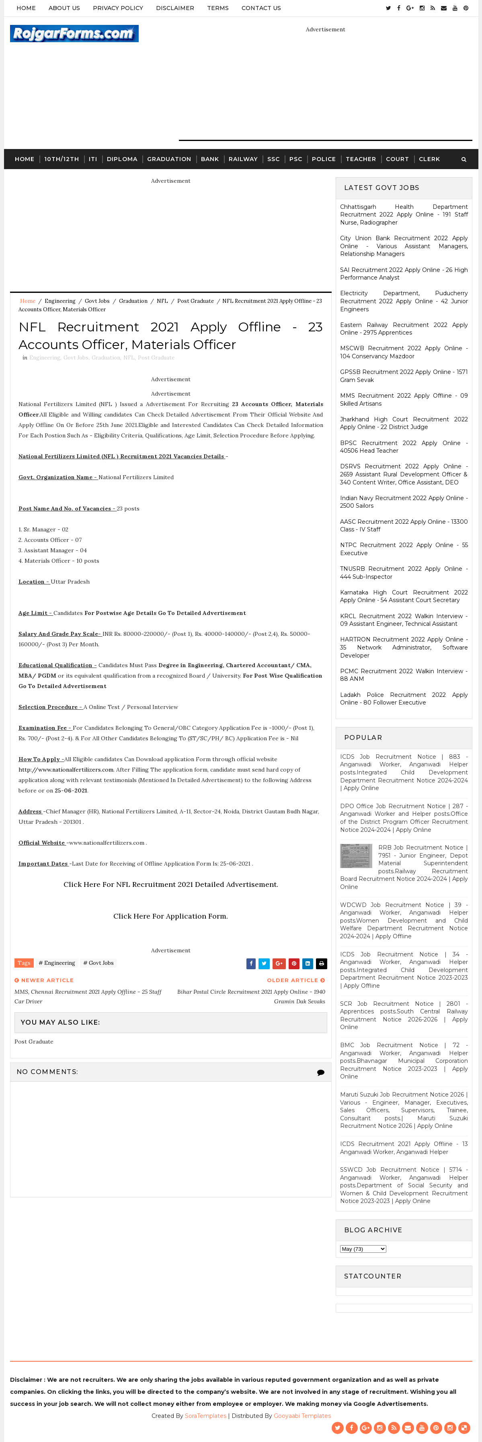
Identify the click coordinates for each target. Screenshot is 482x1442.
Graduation (169, 159)
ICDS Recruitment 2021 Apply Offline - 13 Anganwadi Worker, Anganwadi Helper (404, 1148)
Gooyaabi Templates (302, 1416)
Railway (243, 159)
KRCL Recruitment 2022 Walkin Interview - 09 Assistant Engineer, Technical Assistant (404, 620)
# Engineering (57, 963)
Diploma (122, 159)
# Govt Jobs (98, 963)
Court (397, 159)
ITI (93, 159)
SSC (273, 159)
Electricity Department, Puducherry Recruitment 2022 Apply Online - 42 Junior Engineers (404, 301)
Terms (218, 8)
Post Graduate (195, 301)
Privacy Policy (118, 8)
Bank (210, 159)
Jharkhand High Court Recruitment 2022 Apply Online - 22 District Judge (404, 423)
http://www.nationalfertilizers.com (65, 769)
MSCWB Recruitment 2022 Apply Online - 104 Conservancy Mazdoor (404, 352)
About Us (64, 8)
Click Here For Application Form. (170, 916)
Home (26, 8)
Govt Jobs (97, 301)
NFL (162, 301)
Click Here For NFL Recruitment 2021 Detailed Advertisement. (171, 884)
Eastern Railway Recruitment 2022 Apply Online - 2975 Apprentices (404, 329)
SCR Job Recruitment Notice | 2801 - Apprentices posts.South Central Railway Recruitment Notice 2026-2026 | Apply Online (404, 1015)
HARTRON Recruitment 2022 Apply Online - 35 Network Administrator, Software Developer (404, 647)
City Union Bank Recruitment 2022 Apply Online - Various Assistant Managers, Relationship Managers (404, 246)
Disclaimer (175, 8)
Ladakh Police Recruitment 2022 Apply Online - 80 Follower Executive (404, 699)
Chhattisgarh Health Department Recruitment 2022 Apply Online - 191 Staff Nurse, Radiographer (404, 214)
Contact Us (261, 8)
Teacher (361, 159)
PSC (295, 159)
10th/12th (61, 159)
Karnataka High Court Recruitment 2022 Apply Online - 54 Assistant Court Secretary (404, 596)
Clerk (429, 159)
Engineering (60, 301)
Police (324, 159)
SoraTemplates (205, 1416)
